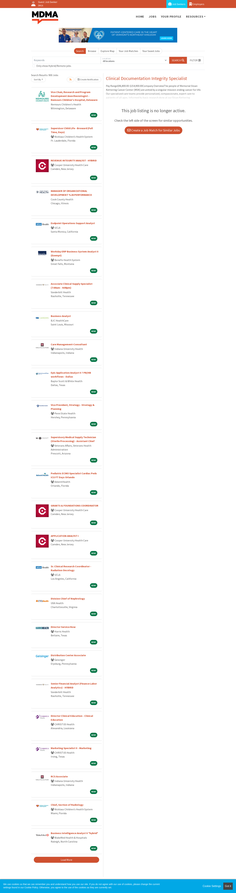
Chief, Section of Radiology (67, 804)
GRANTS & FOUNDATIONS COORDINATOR (74, 505)
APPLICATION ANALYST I (65, 535)
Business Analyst (61, 316)
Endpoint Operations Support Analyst (73, 223)
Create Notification (88, 79)
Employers (196, 4)
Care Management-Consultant (69, 344)
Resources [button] (194, 16)
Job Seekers (176, 4)
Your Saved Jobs (151, 51)
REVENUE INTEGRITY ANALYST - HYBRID (74, 160)
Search (80, 51)
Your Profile (171, 16)
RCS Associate (59, 776)
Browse (92, 51)
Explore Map (107, 51)
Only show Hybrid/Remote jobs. (53, 65)
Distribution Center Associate (68, 655)
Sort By (37, 79)
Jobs (152, 16)
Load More (66, 859)
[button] (195, 60)
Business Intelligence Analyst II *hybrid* (74, 833)
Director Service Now (63, 627)
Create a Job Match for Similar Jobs (153, 130)
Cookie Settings (212, 886)
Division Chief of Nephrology (68, 598)
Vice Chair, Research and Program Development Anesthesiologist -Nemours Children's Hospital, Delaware (74, 95)
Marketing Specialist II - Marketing (71, 748)
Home (140, 16)
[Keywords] (66, 60)
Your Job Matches (128, 51)
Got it (228, 886)
